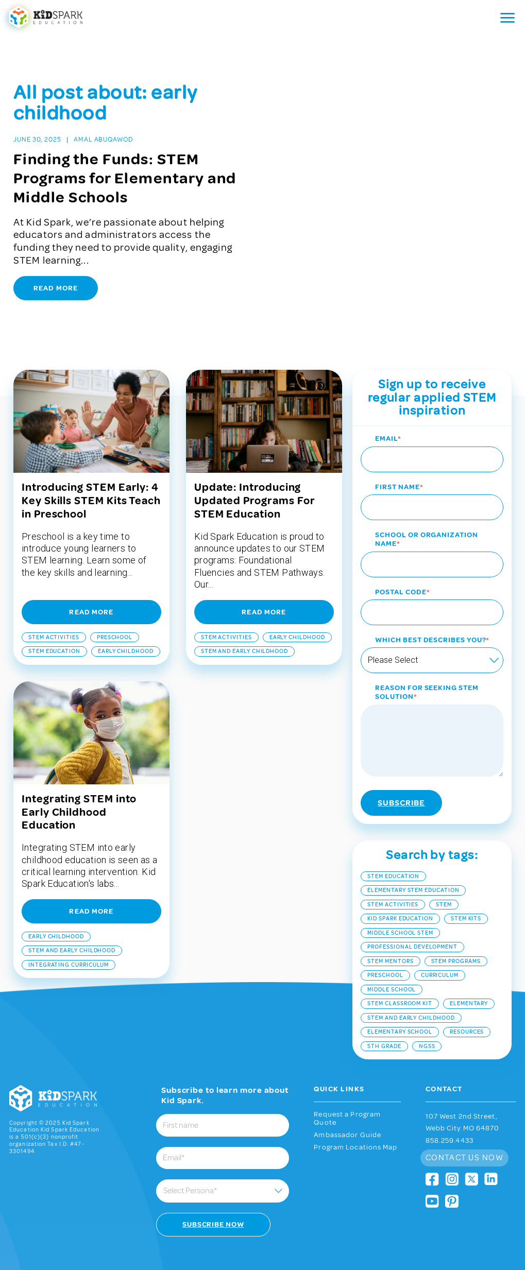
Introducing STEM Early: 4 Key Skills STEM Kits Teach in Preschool (91, 482)
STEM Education (54, 633)
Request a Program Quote (347, 1100)
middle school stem (400, 915)
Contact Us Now (464, 1140)
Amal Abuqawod (103, 139)
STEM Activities (53, 619)
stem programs (456, 943)
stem (444, 886)
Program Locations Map (355, 1129)
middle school (391, 971)
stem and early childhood (244, 633)
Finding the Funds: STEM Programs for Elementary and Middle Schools (124, 178)
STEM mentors (390, 943)
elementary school (399, 1014)
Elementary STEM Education (413, 872)
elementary (469, 986)
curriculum (440, 957)
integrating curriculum (68, 946)
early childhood (126, 633)
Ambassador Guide (347, 1117)
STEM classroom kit (399, 986)
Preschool (114, 619)
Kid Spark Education (400, 900)
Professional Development (412, 929)
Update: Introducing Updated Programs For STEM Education (254, 482)
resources (467, 1014)
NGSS (427, 1028)
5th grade (384, 1028)
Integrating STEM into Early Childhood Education (79, 794)
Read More (55, 288)
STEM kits (466, 900)
